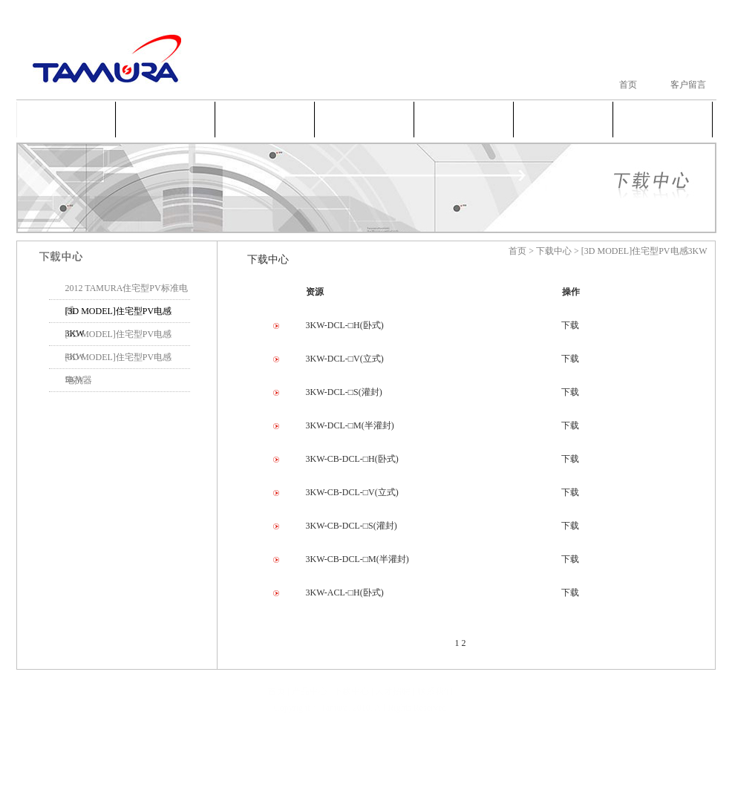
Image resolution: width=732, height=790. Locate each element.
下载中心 (464, 117)
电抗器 (78, 380)
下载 (570, 325)
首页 (628, 84)
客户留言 (688, 84)
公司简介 (165, 117)
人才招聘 (563, 117)
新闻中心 (364, 117)
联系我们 (663, 117)
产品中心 (265, 117)
